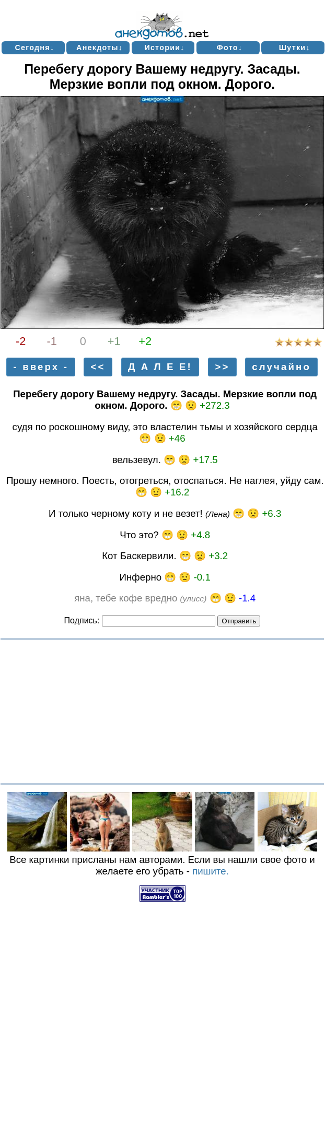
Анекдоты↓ (99, 47)
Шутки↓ (294, 47)
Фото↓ (230, 47)
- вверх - (41, 367)
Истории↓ (164, 47)
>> (222, 367)
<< (97, 367)
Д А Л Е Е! (160, 367)
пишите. (210, 871)
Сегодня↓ (34, 47)
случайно (281, 367)
